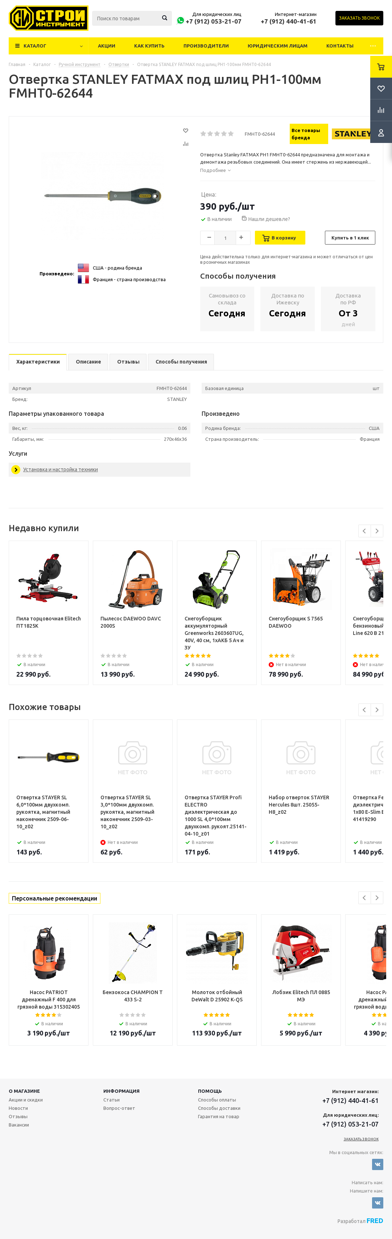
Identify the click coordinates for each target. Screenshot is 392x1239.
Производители (206, 45)
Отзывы (18, 1116)
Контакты (340, 45)
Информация (121, 1091)
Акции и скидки (26, 1099)
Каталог (35, 45)
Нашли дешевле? (269, 219)
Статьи (111, 1099)
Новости (18, 1108)
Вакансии (19, 1124)
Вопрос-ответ (119, 1108)
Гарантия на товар (218, 1116)
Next (377, 531)
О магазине (24, 1091)
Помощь (210, 1091)
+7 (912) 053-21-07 (214, 21)
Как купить (149, 45)
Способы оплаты (217, 1099)
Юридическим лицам (278, 45)
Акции (106, 45)
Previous (365, 531)
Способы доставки (219, 1108)
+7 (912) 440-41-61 (289, 21)
